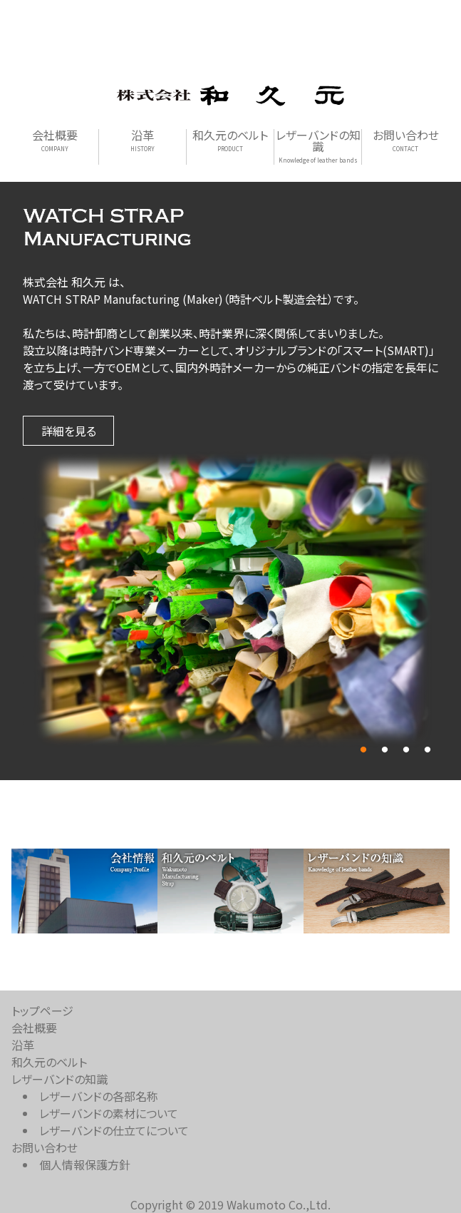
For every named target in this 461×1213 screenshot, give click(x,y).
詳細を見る (68, 430)
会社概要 (55, 141)
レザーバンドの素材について (108, 1113)
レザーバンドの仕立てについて (114, 1130)
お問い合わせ (406, 141)
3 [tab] (406, 750)
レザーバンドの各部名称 (98, 1096)
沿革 (142, 141)
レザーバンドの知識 (318, 146)
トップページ (42, 1010)
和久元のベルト (230, 141)
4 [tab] (427, 750)
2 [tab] (385, 750)
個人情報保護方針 (84, 1164)
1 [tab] (363, 750)
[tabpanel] (230, 601)
